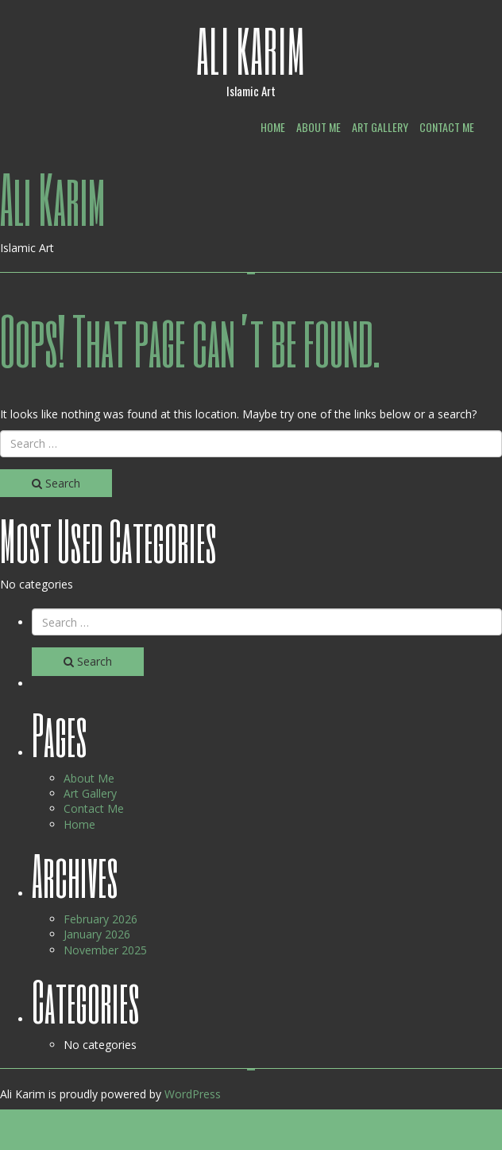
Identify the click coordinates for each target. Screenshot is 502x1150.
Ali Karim (251, 50)
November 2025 (105, 950)
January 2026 (97, 934)
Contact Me (446, 126)
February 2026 (100, 919)
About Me (318, 126)
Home (273, 126)
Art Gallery (380, 126)
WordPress (192, 1093)
